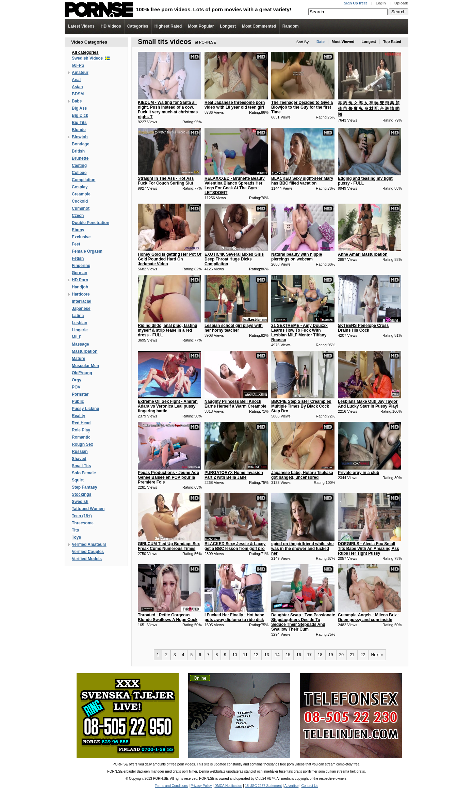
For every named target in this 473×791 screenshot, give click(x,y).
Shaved (79, 458)
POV (76, 387)
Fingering (81, 265)
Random (290, 26)
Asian (77, 86)
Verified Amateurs (89, 544)
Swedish (80, 501)
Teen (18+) (82, 515)
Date (320, 41)
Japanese (81, 308)
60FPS (78, 65)
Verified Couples (88, 551)
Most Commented (259, 26)
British (78, 151)
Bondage (80, 144)
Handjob (80, 287)
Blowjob (80, 137)
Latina (78, 315)
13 (266, 654)
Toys (76, 537)
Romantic (81, 437)
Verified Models (87, 558)
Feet (76, 244)
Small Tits (81, 465)
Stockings (81, 494)
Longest (228, 26)
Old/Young (82, 372)
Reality (78, 415)
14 (277, 654)
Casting (79, 165)
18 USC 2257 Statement (263, 786)
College (79, 172)
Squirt (78, 480)
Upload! (401, 3)
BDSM (78, 94)
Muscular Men (85, 365)
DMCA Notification (228, 786)
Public (78, 401)
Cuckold (80, 201)
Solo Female (84, 473)
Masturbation (84, 351)
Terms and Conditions (171, 786)
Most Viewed (343, 41)
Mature (78, 358)
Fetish (78, 258)
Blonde (79, 129)
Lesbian (79, 322)
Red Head (81, 423)
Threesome (83, 523)
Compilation (83, 179)
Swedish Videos (87, 58)
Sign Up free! (355, 3)
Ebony (78, 229)
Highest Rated (168, 26)
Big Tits (79, 122)
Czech (78, 215)
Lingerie (80, 330)
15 (288, 654)
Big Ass (79, 108)
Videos (111, 26)
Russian (80, 451)
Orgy (76, 380)
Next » (377, 654)
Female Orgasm (87, 251)
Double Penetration (90, 222)
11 (245, 654)
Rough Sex (82, 444)
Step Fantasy (84, 487)
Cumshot (80, 208)
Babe (77, 101)
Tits (75, 530)
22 (362, 654)
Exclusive (81, 237)
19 (330, 654)
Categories (137, 26)
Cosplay (80, 187)
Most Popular (201, 26)
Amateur (80, 72)
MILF (76, 337)
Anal (76, 79)
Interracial (81, 301)
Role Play (81, 430)
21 (352, 654)
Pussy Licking (85, 408)
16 (298, 654)
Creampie (81, 194)
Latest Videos (81, 26)
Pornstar (80, 394)
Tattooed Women (88, 508)
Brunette (80, 158)
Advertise (291, 786)
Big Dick (80, 115)
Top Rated (392, 41)
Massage (80, 344)
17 (309, 654)
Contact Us (309, 786)
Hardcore (81, 294)
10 (234, 654)
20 (341, 654)
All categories (85, 52)
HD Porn (80, 280)
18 (320, 654)
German (79, 272)
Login (381, 3)
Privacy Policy (201, 786)
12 (256, 654)
